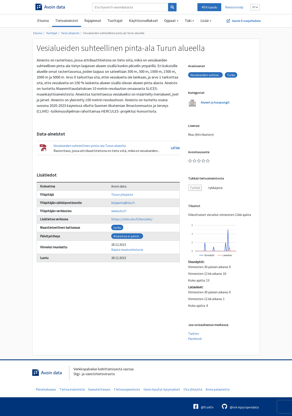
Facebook (195, 338)
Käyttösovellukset (143, 20)
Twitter (193, 333)
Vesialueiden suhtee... (205, 75)
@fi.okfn (203, 406)
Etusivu (43, 20)
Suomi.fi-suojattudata (246, 21)
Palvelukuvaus (46, 389)
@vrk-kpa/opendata (240, 406)
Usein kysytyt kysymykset (161, 389)
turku (117, 227)
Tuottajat (115, 20)
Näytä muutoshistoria (127, 249)
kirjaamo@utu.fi (123, 203)
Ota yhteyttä (193, 389)
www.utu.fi (118, 211)
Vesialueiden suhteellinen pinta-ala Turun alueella (113, 33)
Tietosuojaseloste (127, 389)
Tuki (188, 20)
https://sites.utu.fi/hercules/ (132, 219)
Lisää (204, 20)
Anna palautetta (217, 389)
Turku (231, 75)
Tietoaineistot (66, 20)
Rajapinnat (92, 20)
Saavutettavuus (99, 389)
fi (255, 7)
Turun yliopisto (70, 33)
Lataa (175, 148)
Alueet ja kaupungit (215, 102)
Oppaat (170, 20)
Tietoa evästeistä (72, 389)
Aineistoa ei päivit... (127, 236)
